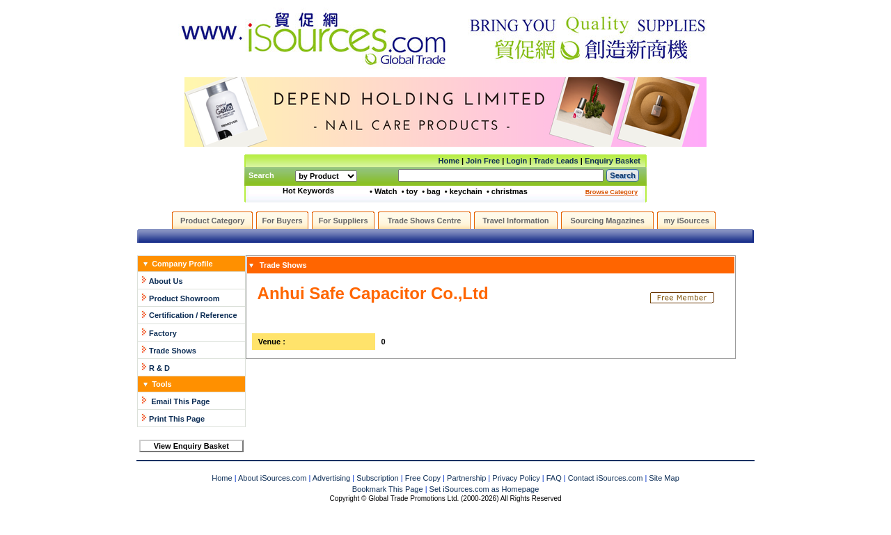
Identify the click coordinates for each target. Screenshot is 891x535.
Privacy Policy (515, 478)
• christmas (507, 191)
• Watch (383, 191)
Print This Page (177, 419)
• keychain (463, 191)
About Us (166, 281)
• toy (410, 191)
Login (516, 161)
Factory (163, 333)
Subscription (377, 478)
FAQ (554, 478)
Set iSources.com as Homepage (484, 489)
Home (448, 161)
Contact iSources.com (605, 478)
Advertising (331, 478)
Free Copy (423, 478)
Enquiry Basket (612, 161)
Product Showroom (184, 298)
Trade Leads (556, 161)
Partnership (466, 478)
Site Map (664, 478)
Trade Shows (172, 350)
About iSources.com (272, 478)
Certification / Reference (193, 315)
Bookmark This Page (387, 489)
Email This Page (180, 401)
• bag (431, 191)
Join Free (483, 161)
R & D (159, 368)
